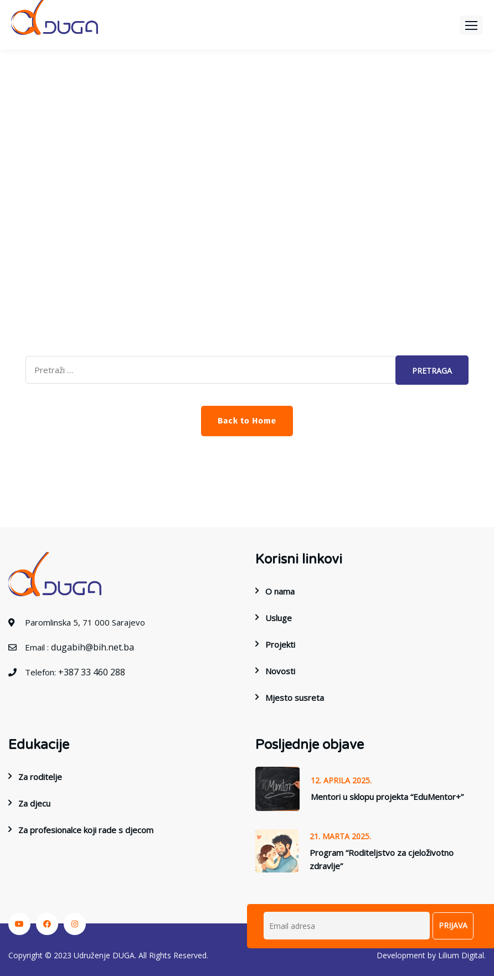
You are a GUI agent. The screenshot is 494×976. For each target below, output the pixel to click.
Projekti (280, 644)
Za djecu (34, 803)
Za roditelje (40, 776)
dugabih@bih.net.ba (92, 647)
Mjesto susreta (294, 697)
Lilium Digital (461, 955)
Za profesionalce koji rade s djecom (85, 829)
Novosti (280, 671)
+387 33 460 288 (91, 672)
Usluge (278, 617)
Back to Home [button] (247, 421)
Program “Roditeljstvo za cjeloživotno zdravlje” (382, 859)
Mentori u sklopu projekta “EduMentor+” (387, 796)
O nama (280, 591)
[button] (471, 25)
